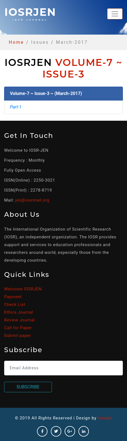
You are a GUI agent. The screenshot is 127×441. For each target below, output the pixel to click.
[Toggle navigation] (115, 13)
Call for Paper (18, 327)
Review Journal (19, 320)
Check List (14, 304)
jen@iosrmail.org (32, 200)
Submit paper (17, 335)
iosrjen (30, 13)
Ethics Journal (18, 312)
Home (16, 42)
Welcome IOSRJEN (23, 289)
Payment (13, 296)
